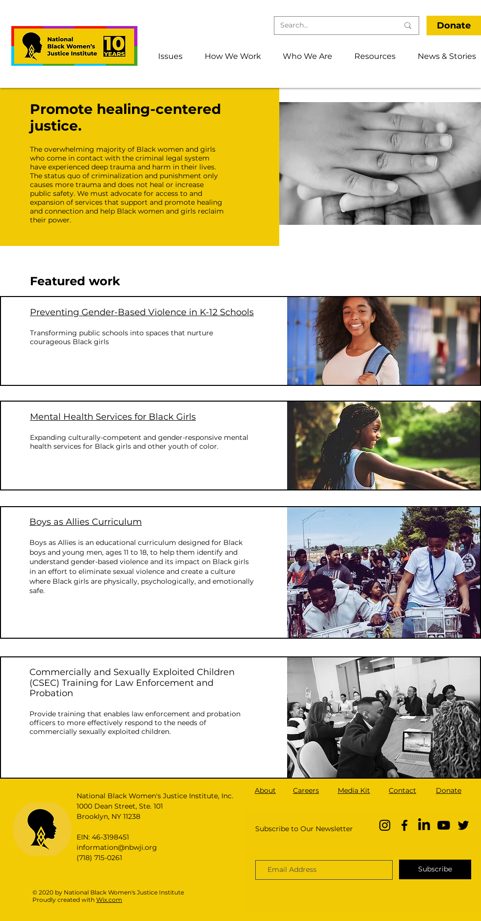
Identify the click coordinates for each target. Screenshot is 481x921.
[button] (166, 56)
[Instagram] (384, 825)
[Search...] (332, 25)
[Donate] (454, 25)
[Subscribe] (435, 869)
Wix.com (109, 899)
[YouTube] (443, 825)
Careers (306, 790)
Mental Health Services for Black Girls (113, 416)
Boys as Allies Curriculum (85, 521)
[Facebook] (404, 825)
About (265, 790)
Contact (402, 790)
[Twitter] (463, 825)
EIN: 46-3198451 (103, 837)
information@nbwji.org (117, 847)
